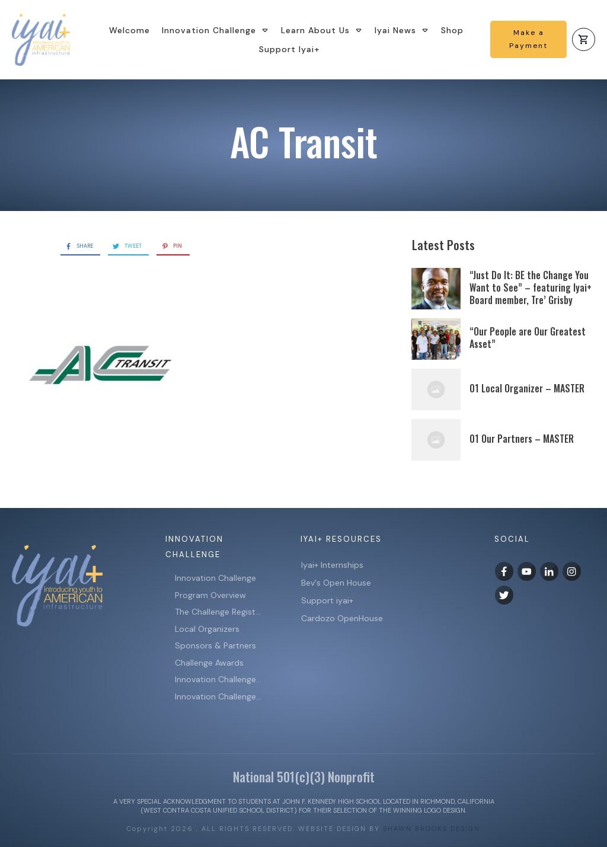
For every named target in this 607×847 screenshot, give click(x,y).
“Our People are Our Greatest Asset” (527, 337)
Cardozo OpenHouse (342, 618)
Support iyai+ (327, 600)
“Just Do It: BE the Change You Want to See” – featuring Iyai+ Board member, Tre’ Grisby (530, 287)
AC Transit (304, 141)
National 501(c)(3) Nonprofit (304, 776)
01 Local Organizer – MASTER (526, 388)
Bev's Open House (336, 582)
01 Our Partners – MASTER (521, 439)
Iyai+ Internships (333, 565)
